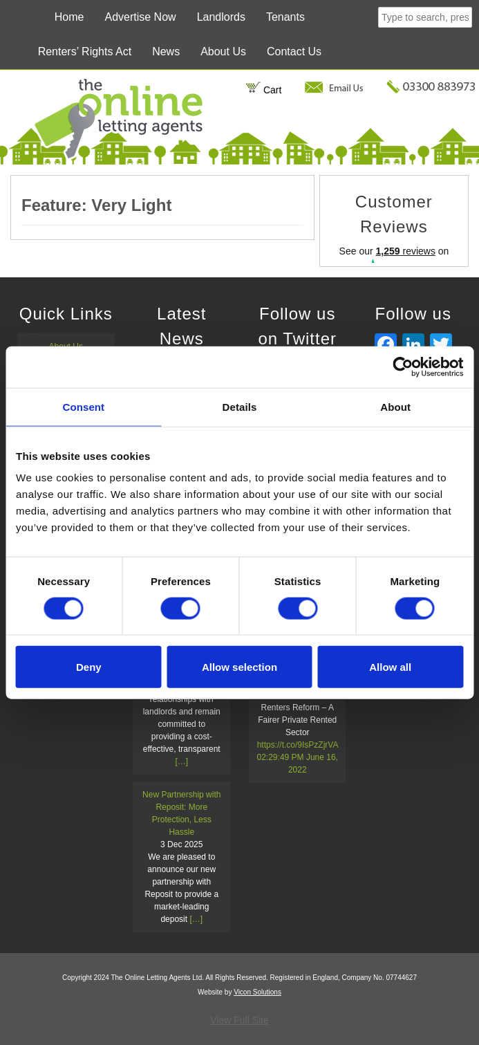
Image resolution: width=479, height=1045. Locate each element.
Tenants (285, 17)
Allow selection (239, 667)
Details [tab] (240, 406)
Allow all (390, 667)
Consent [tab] (83, 406)
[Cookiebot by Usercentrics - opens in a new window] (402, 366)
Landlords (221, 17)
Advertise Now (140, 17)
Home (69, 17)
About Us (223, 51)
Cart (263, 89)
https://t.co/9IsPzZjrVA (297, 745)
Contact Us (294, 51)
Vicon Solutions (257, 992)
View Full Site (239, 1020)
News (166, 51)
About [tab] (395, 406)
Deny (89, 667)
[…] (181, 761)
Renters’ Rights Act (84, 51)
